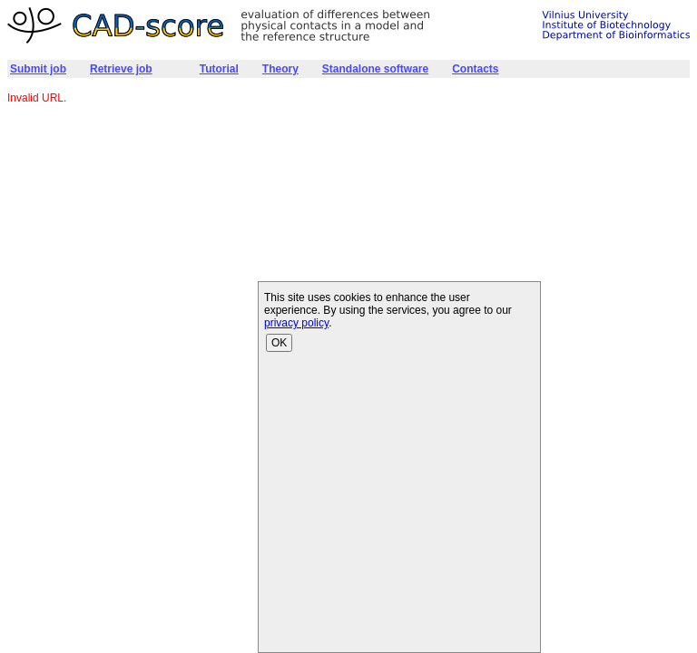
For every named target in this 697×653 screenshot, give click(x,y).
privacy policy (296, 323)
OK (279, 342)
